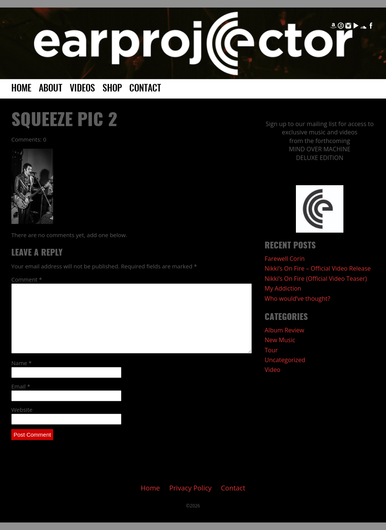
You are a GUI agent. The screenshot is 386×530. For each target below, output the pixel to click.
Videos (82, 88)
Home (21, 88)
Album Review (284, 330)
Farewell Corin (285, 258)
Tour (271, 350)
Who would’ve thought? (297, 298)
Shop (112, 88)
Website (21, 409)
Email (20, 386)
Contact (145, 88)
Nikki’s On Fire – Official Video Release (318, 268)
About (50, 88)
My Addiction (283, 288)
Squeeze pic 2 (64, 120)
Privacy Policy (190, 487)
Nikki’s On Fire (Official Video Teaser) (316, 278)
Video (272, 370)
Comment (26, 279)
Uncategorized (285, 360)
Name (21, 363)
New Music (280, 340)
